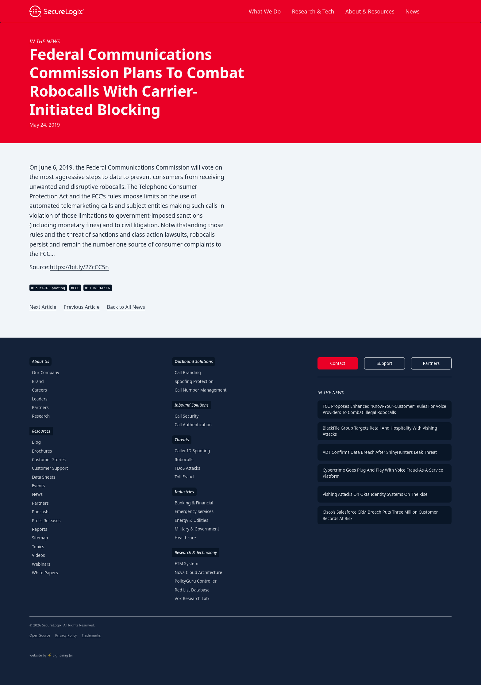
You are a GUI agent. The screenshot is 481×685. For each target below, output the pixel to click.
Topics (38, 546)
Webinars (41, 564)
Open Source (39, 635)
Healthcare (185, 538)
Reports (39, 529)
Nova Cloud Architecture (198, 572)
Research (41, 416)
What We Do (265, 11)
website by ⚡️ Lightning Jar (51, 655)
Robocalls (184, 459)
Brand (38, 381)
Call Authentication (193, 424)
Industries (184, 492)
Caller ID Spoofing (192, 450)
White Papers (45, 573)
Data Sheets (43, 477)
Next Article (42, 307)
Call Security (186, 416)
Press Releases (46, 520)
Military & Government (197, 529)
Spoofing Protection (194, 381)
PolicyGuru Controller (196, 581)
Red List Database (192, 590)
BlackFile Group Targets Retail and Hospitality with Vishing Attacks (380, 431)
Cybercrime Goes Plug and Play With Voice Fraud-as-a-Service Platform (383, 473)
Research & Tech (313, 11)
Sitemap (40, 538)
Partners (40, 407)
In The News (330, 392)
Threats (182, 439)
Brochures (42, 451)
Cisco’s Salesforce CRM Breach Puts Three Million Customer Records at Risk (380, 515)
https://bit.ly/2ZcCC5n (79, 267)
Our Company (45, 372)
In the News (44, 41)
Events (38, 485)
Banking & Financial (194, 503)
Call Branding (188, 372)
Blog (36, 442)
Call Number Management (200, 390)
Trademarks (91, 635)
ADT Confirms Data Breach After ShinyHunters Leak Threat (380, 452)
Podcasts (40, 512)
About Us (40, 361)
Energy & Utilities (191, 520)
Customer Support (50, 468)
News (413, 11)
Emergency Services (194, 511)
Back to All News (126, 307)
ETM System (186, 563)
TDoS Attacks (187, 468)
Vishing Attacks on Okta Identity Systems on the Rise (375, 494)
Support (384, 363)
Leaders (40, 399)
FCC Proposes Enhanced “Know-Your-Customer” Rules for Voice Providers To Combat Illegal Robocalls (384, 409)
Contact (337, 363)
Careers (39, 390)
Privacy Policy (66, 635)
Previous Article (82, 307)
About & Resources (369, 11)
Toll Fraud (184, 477)
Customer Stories (49, 459)
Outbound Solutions (194, 361)
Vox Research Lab (192, 598)
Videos (38, 555)
